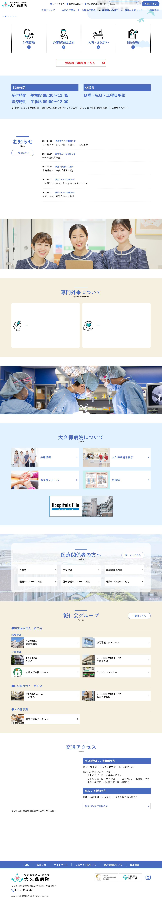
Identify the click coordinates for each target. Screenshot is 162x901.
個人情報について (113, 864)
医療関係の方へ (76, 3)
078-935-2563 (22, 890)
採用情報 (154, 10)
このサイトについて (86, 864)
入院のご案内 (89, 10)
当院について (48, 10)
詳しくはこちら (133, 592)
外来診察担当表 (63, 99)
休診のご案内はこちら (80, 125)
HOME (26, 864)
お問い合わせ (151, 3)
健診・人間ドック (134, 10)
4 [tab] (10, 78)
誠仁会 (96, 3)
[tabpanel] (81, 45)
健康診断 (133, 99)
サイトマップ (61, 864)
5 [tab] (13, 78)
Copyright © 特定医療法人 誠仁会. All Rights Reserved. (29, 896)
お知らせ (41, 864)
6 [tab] (15, 78)
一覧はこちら (23, 215)
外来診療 (29, 99)
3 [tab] (8, 78)
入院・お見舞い (98, 99)
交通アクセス (59, 3)
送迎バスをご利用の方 (97, 845)
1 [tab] (3, 78)
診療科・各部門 (110, 10)
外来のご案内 (68, 10)
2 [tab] (5, 78)
